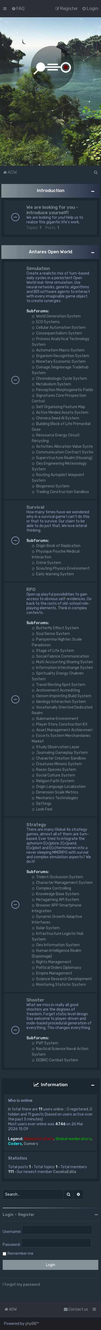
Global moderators (73, 1139)
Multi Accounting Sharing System (63, 662)
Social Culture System (53, 775)
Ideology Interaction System (59, 701)
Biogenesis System (50, 486)
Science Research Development (62, 979)
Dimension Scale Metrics (55, 792)
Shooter (35, 1000)
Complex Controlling (51, 888)
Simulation (38, 268)
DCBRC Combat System (55, 1060)
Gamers (31, 1143)
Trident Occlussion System (57, 877)
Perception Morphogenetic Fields (62, 390)
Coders (15, 1143)
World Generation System (56, 316)
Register (26, 1214)
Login (8, 1214)
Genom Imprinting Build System (61, 696)
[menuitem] (18, 8)
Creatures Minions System (57, 764)
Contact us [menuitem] (76, 1309)
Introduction (50, 190)
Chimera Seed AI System (55, 418)
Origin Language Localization (59, 786)
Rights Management (51, 962)
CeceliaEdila (64, 1172)
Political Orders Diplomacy (56, 967)
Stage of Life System (53, 650)
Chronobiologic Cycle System (59, 378)
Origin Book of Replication (56, 545)
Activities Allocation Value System (64, 446)
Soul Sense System (51, 633)
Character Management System (62, 882)
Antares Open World (50, 251)
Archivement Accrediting (56, 690)
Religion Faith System (53, 781)
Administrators (39, 1139)
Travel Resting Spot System (58, 684)
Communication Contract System (64, 452)
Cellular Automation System (59, 327)
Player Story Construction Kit (60, 724)
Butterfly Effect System (55, 628)
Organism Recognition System (60, 356)
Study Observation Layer (55, 747)
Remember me (20, 1253)
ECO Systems (46, 322)
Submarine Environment (55, 718)
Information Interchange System (63, 667)
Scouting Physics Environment (61, 568)
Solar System (46, 928)
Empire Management (52, 973)
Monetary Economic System (59, 361)
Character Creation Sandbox (59, 758)
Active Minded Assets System (60, 412)
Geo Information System (56, 945)
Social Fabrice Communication (60, 656)
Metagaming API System (55, 899)
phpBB (31, 1323)
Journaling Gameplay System (60, 752)
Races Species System (54, 769)
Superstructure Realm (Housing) (62, 458)
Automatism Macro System (58, 350)
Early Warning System (53, 574)
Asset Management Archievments (64, 730)
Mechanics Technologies (55, 798)
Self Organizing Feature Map (58, 407)
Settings (41, 803)
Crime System (46, 562)
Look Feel (42, 809)
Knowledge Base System (55, 894)
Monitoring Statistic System (59, 984)
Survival (35, 507)
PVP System (45, 1043)
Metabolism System (51, 384)
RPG (31, 589)
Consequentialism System (57, 333)
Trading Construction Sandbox (60, 492)
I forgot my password (21, 1284)
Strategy (36, 824)
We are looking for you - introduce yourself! (52, 209)
